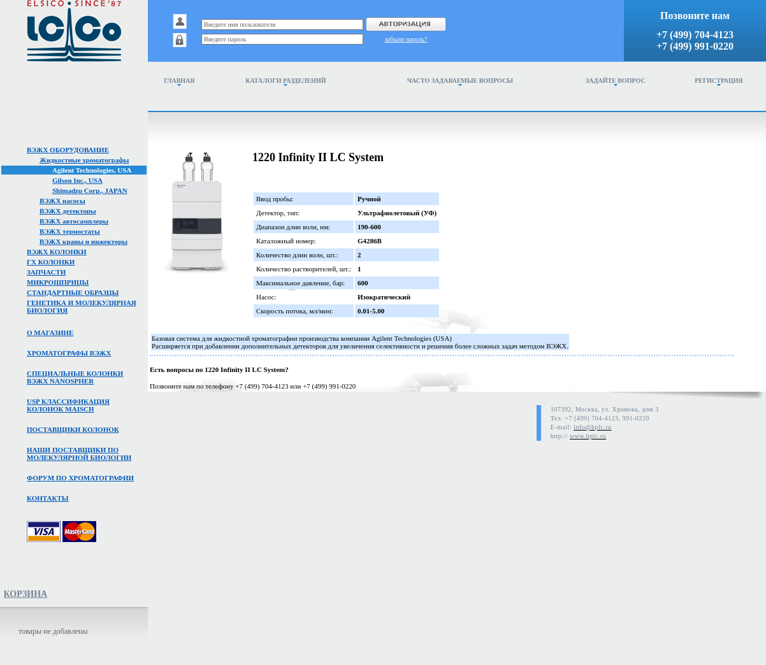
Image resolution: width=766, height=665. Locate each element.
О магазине (50, 332)
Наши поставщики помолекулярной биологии (79, 453)
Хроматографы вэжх (69, 353)
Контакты (48, 498)
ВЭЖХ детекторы (68, 211)
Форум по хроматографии (80, 478)
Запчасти (46, 272)
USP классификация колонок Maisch (68, 405)
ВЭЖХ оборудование (68, 150)
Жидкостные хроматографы (84, 160)
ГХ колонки (51, 262)
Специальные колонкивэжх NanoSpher (75, 377)
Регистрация (719, 81)
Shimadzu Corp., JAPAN (89, 190)
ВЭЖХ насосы (62, 200)
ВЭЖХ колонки (57, 251)
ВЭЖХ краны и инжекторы (83, 241)
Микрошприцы (58, 282)
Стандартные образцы (73, 292)
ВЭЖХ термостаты (70, 231)
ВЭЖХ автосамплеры (74, 221)
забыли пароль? (406, 39)
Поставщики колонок (73, 429)
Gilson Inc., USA (77, 180)
